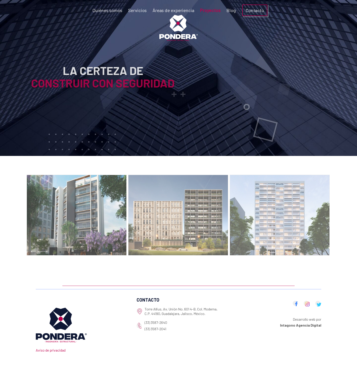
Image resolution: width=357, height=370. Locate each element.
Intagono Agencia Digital (300, 325)
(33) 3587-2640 (156, 322)
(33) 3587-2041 (155, 329)
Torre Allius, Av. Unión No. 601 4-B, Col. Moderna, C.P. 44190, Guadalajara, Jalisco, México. (181, 311)
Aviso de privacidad (51, 350)
